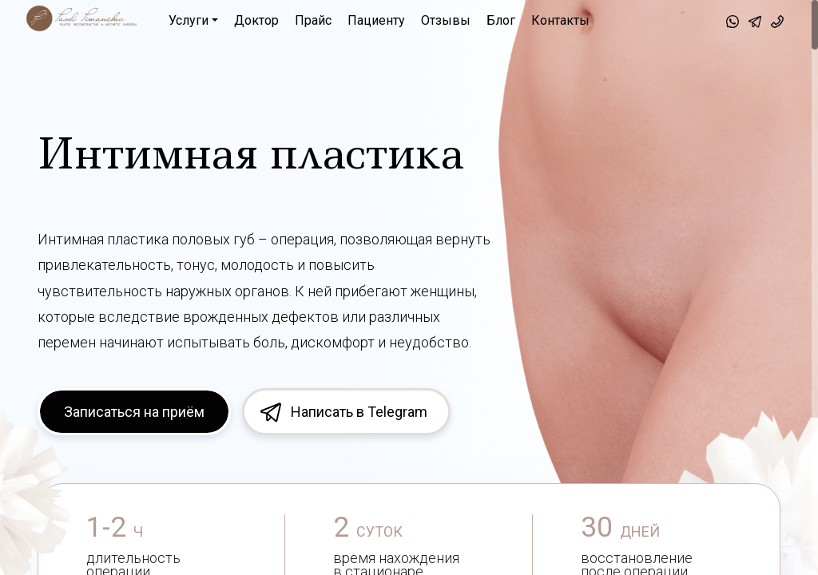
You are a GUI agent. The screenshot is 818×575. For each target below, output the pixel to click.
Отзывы (446, 20)
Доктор (256, 20)
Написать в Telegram (359, 411)
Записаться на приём (134, 411)
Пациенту (376, 20)
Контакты (560, 20)
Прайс (313, 20)
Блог (500, 20)
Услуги (188, 20)
